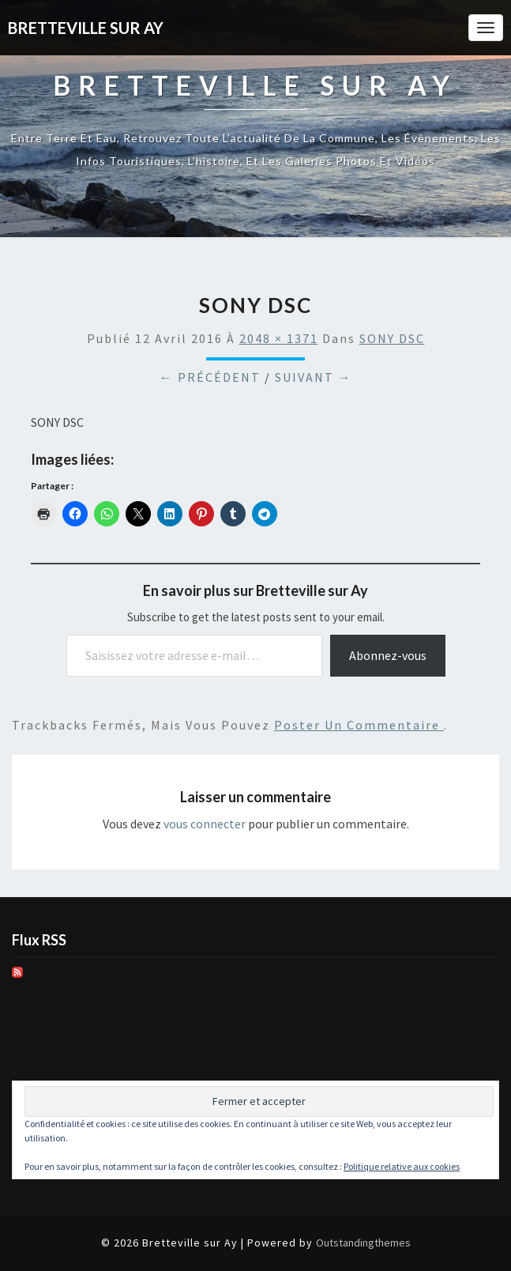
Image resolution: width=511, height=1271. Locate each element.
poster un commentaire (359, 725)
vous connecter (204, 824)
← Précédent (210, 377)
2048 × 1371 (278, 338)
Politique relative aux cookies (402, 1166)
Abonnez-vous (387, 655)
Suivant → (313, 377)
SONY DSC (392, 338)
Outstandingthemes (363, 1242)
